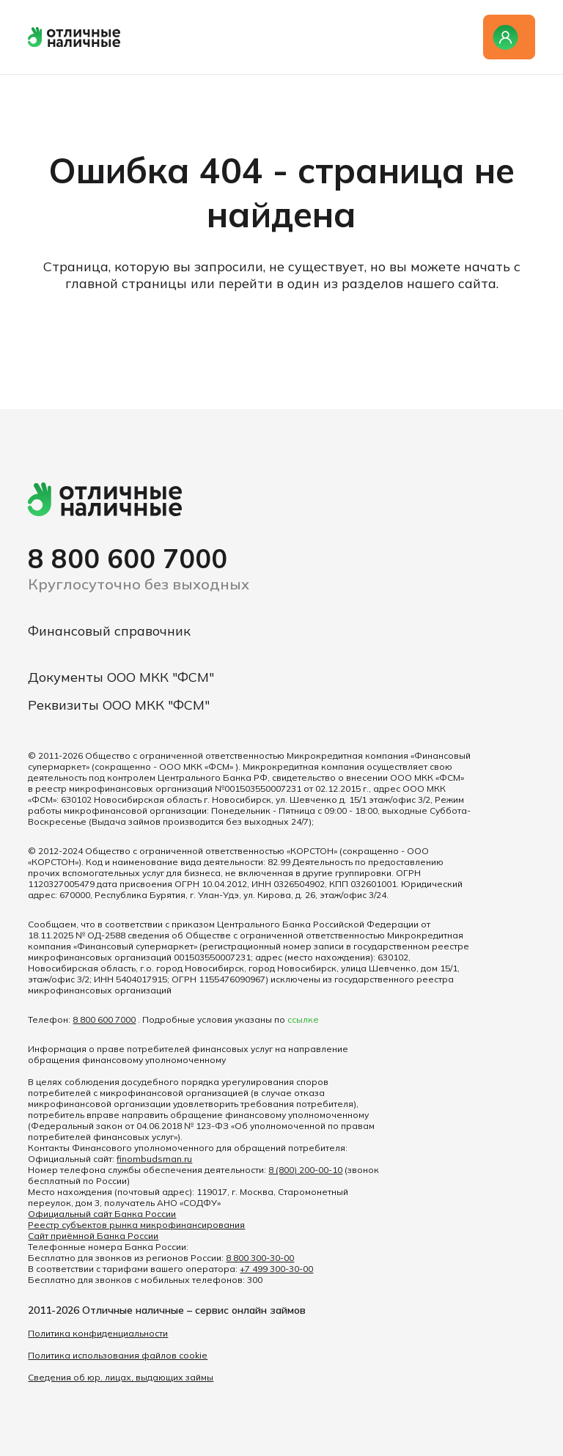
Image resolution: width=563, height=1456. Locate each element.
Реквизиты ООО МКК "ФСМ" (119, 704)
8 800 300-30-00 (260, 1257)
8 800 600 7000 (127, 558)
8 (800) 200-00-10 (305, 1169)
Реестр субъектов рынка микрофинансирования (136, 1224)
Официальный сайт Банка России (102, 1213)
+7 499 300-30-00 (276, 1268)
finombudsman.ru (154, 1158)
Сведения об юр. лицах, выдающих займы (120, 1377)
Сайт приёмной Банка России (93, 1235)
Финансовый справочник (109, 630)
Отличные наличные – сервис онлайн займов (194, 1310)
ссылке (303, 1019)
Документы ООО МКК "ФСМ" (121, 677)
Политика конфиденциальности (98, 1333)
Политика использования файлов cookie (117, 1355)
